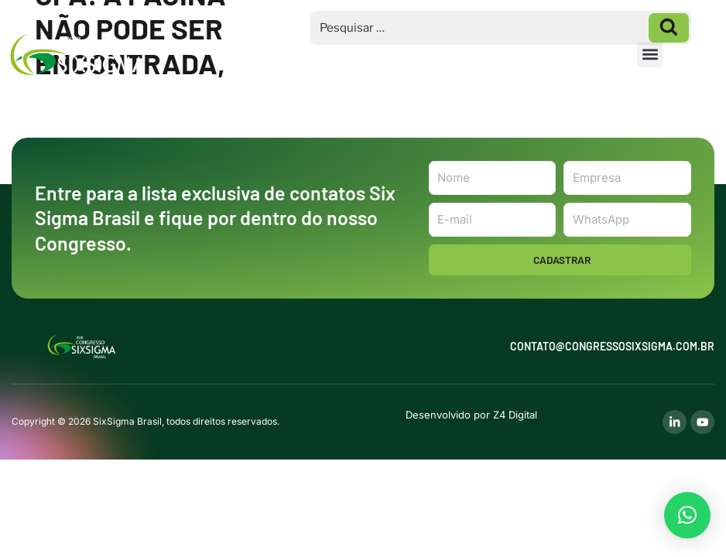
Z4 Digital (514, 414)
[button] (650, 54)
